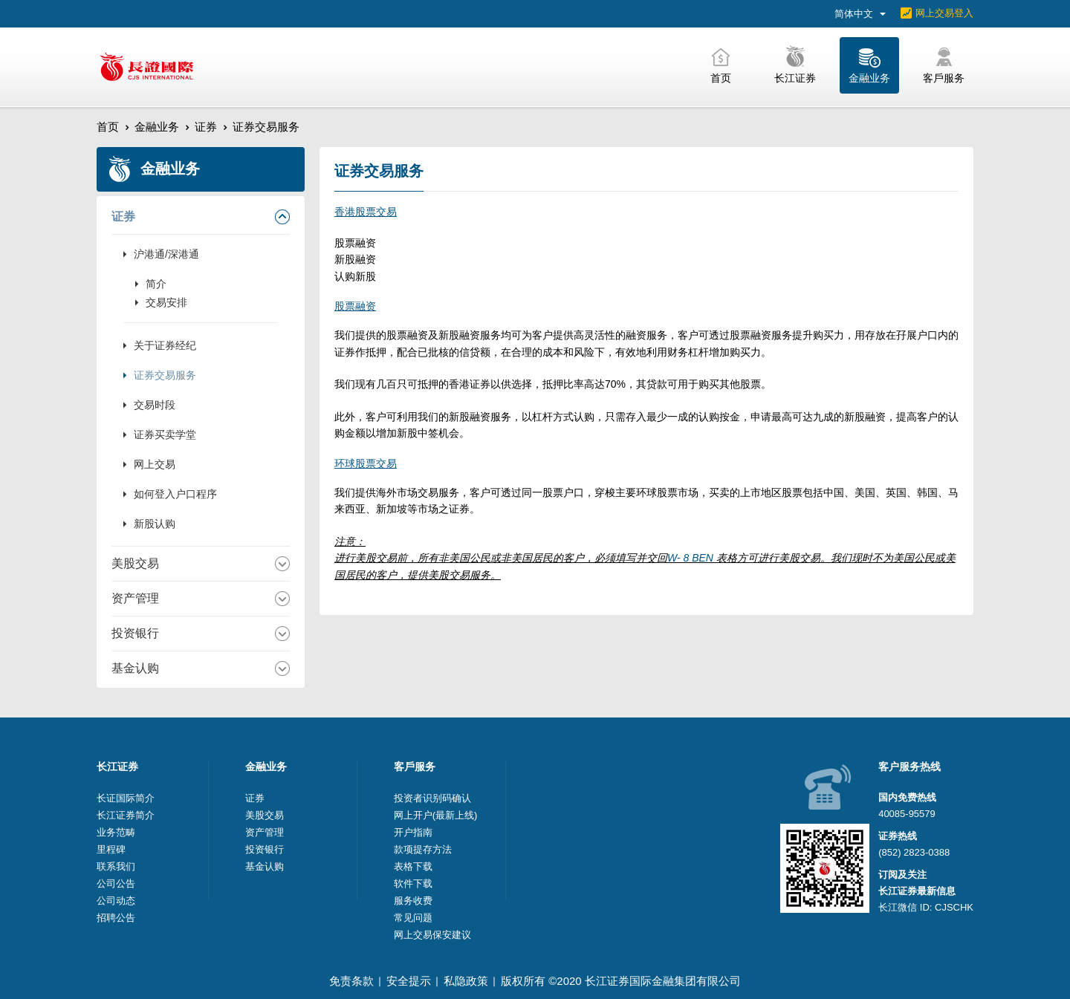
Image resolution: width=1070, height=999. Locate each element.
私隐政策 (466, 980)
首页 (108, 126)
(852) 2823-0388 (914, 852)
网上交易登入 (944, 13)
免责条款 (351, 980)
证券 (206, 126)
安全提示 (408, 980)
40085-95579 (907, 813)
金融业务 (156, 126)
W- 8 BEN (691, 558)
